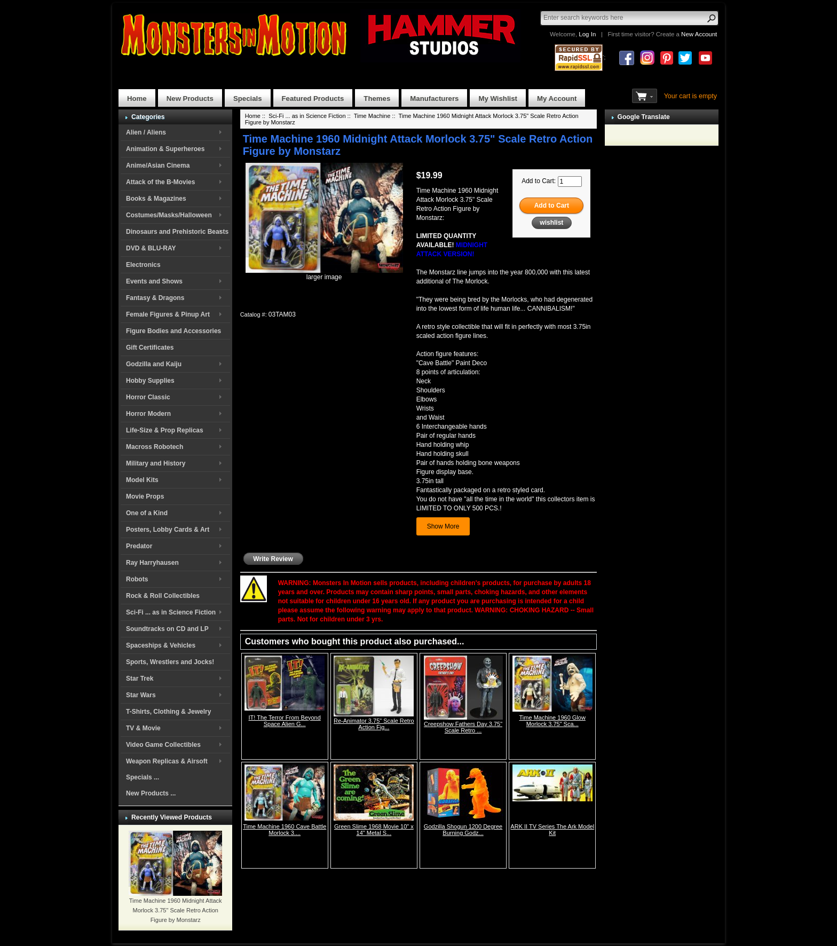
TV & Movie (143, 728)
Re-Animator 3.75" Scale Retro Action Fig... (374, 724)
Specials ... (142, 777)
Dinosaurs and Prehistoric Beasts (177, 231)
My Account (557, 98)
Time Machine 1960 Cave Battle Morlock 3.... (284, 829)
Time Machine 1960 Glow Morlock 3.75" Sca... (552, 720)
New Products (190, 98)
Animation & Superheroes (165, 149)
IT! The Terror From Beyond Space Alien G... (285, 720)
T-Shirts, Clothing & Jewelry (168, 711)
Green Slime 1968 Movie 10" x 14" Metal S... (374, 829)
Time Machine (372, 116)
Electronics (143, 265)
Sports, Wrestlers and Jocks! (170, 662)
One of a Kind (147, 513)
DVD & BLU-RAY (151, 248)
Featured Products (313, 98)
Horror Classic (148, 397)
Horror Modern (148, 413)
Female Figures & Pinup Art (168, 314)
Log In (587, 34)
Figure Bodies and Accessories (173, 331)
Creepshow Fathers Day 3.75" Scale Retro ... (463, 727)
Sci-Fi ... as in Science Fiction (171, 612)
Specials (247, 98)
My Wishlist (497, 98)
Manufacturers (434, 98)
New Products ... (151, 793)
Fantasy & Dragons (155, 298)
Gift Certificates (149, 347)
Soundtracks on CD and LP (167, 629)
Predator (139, 546)
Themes (377, 98)
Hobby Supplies (150, 380)
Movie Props (145, 496)
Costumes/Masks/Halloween (169, 215)
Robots (137, 579)
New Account (699, 34)
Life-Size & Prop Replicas (164, 430)
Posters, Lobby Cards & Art (167, 529)
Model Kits (142, 480)
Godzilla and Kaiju (153, 364)
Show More (443, 526)
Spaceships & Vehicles (160, 645)
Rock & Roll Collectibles (163, 596)
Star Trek (139, 678)
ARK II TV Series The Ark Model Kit (552, 829)
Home (137, 98)
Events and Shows (154, 281)
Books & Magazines (156, 198)
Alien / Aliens (146, 132)
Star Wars (141, 695)
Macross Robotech (154, 447)
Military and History (155, 463)
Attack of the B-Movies (160, 182)
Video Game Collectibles (163, 744)
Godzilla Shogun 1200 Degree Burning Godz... (463, 829)
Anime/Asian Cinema (157, 165)
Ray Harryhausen (152, 562)
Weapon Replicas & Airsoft (167, 761)
